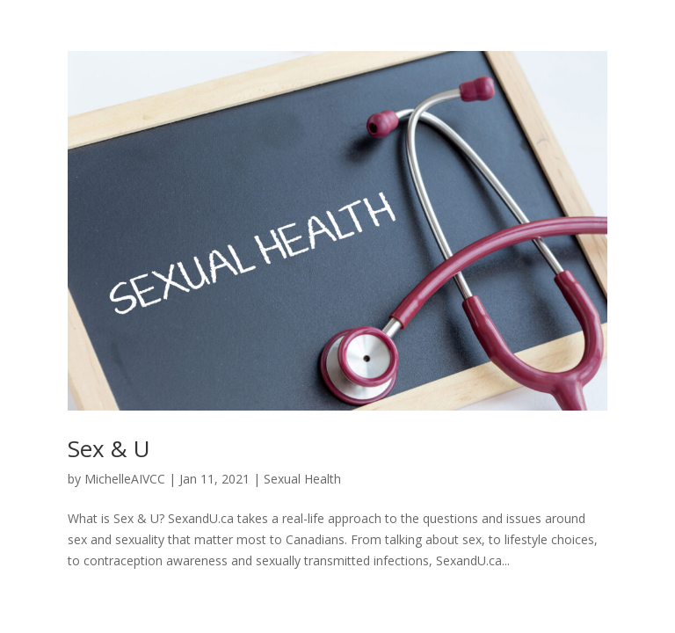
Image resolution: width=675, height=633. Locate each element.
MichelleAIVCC (124, 478)
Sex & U (109, 448)
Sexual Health (302, 478)
